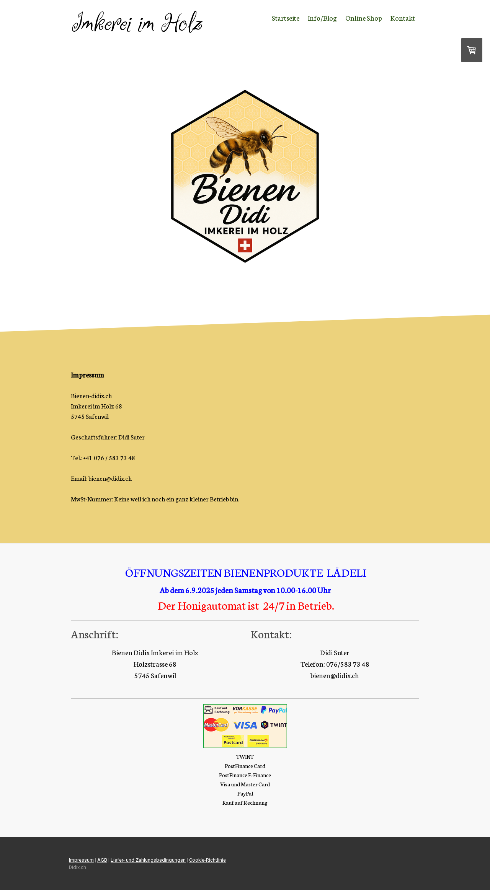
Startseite (285, 18)
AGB (102, 860)
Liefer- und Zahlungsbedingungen (148, 860)
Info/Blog (322, 18)
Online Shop (363, 18)
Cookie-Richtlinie (207, 860)
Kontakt (402, 18)
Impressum (81, 860)
